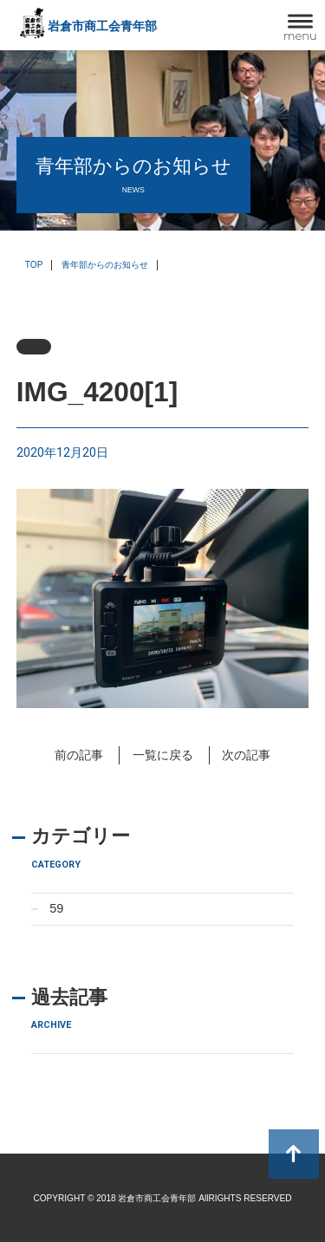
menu (300, 35)
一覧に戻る (163, 755)
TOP (34, 265)
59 (56, 908)
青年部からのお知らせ (105, 265)
